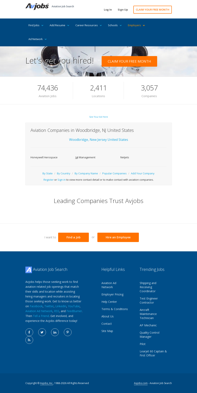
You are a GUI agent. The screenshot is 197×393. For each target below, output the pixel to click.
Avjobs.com (141, 383)
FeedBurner (74, 311)
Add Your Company (143, 173)
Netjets (124, 157)
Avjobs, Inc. (46, 383)
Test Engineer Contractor (149, 300)
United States (118, 139)
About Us (107, 316)
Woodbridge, (79, 139)
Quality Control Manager (149, 335)
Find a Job (73, 237)
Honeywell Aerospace (44, 157)
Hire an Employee (118, 237)
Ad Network (37, 39)
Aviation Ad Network (38, 311)
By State (47, 173)
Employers (136, 25)
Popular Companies (114, 173)
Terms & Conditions (114, 309)
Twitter (49, 306)
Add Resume (59, 25)
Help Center (109, 302)
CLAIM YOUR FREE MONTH (152, 9)
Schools (115, 25)
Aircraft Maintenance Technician (148, 314)
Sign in (62, 179)
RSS (56, 311)
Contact (106, 324)
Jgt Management (85, 157)
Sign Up (123, 9)
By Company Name (86, 173)
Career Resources (88, 25)
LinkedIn (60, 306)
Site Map (107, 331)
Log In (108, 9)
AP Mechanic (148, 325)
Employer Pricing (112, 294)
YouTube (74, 306)
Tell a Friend (41, 316)
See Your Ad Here (98, 116)
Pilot (143, 344)
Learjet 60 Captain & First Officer (153, 353)
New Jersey (99, 139)
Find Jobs (36, 25)
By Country (63, 173)
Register (49, 179)
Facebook (36, 306)
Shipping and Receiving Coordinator (148, 287)
